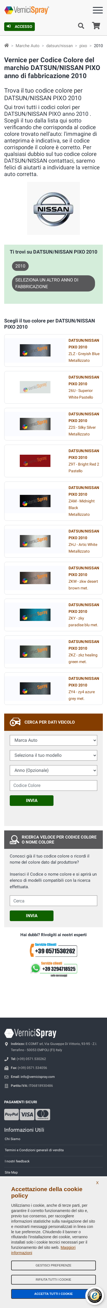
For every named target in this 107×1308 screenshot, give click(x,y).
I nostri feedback (17, 1161)
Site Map (11, 1172)
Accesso (19, 26)
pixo (83, 45)
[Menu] (98, 11)
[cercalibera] (53, 900)
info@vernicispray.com (38, 1077)
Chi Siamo (12, 1139)
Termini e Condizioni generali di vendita (34, 1150)
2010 (20, 266)
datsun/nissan (59, 45)
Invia (32, 800)
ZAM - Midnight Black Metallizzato (84, 501)
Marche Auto (28, 45)
